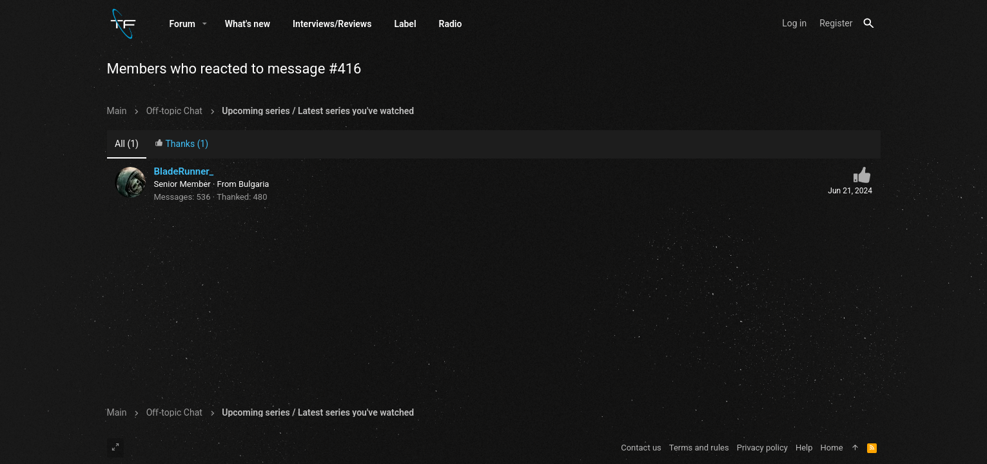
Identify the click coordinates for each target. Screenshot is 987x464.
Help (804, 447)
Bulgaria (254, 184)
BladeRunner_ (184, 171)
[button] (205, 24)
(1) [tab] (127, 144)
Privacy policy (762, 447)
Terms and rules (699, 447)
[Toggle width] (115, 448)
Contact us (641, 447)
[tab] (181, 144)
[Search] (868, 23)
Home (832, 447)
